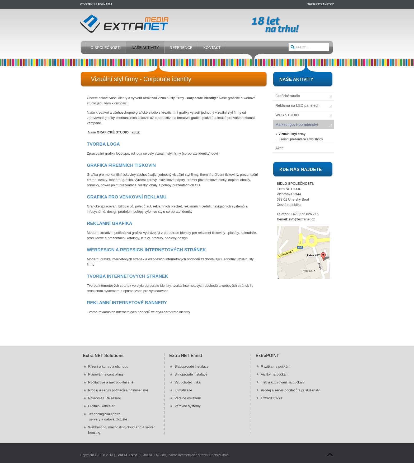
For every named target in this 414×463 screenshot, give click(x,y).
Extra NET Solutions (103, 355)
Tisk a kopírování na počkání (283, 382)
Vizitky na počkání (275, 374)
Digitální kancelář (101, 406)
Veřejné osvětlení (188, 398)
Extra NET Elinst (185, 355)
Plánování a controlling (105, 374)
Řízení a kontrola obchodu (108, 366)
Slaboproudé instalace (192, 366)
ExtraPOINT (267, 355)
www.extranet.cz (321, 4)
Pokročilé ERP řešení (104, 398)
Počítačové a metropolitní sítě (110, 382)
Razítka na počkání (275, 366)
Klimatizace (183, 390)
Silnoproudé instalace (191, 374)
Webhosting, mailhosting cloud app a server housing (121, 429)
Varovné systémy (188, 406)
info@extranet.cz (302, 219)
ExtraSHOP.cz (272, 398)
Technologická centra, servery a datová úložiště (107, 416)
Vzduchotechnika (188, 382)
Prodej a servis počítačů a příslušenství (118, 390)
